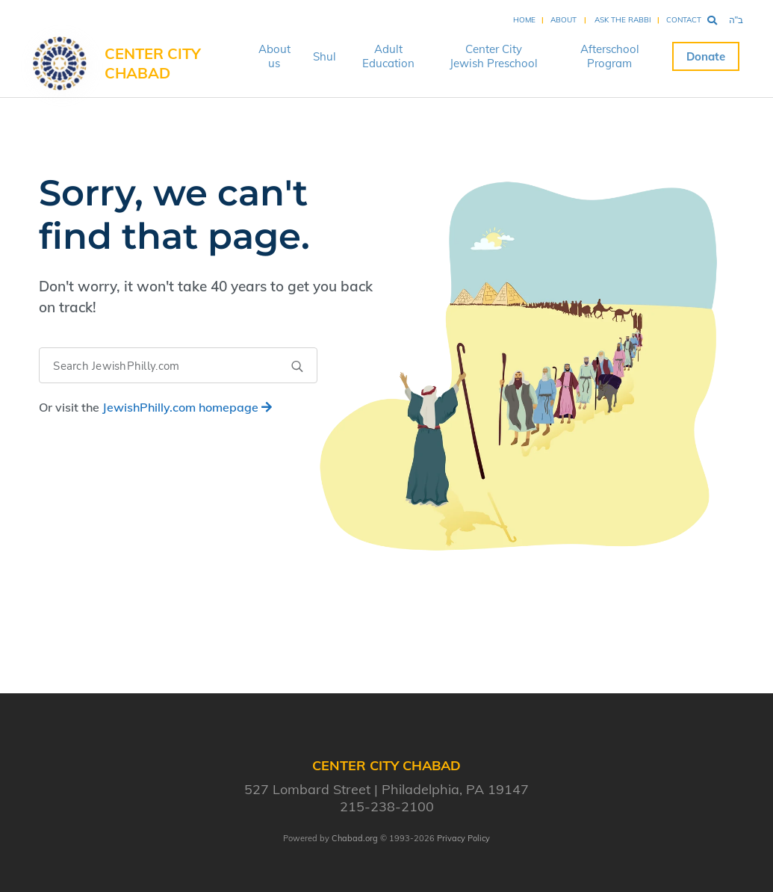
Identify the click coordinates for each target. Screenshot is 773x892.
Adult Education (388, 56)
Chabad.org (355, 838)
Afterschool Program (609, 56)
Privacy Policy (463, 838)
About (563, 20)
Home (524, 20)
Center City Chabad (153, 63)
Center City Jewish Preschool (494, 56)
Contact (683, 20)
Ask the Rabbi (623, 20)
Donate (705, 56)
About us (274, 56)
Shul (324, 56)
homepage (187, 407)
